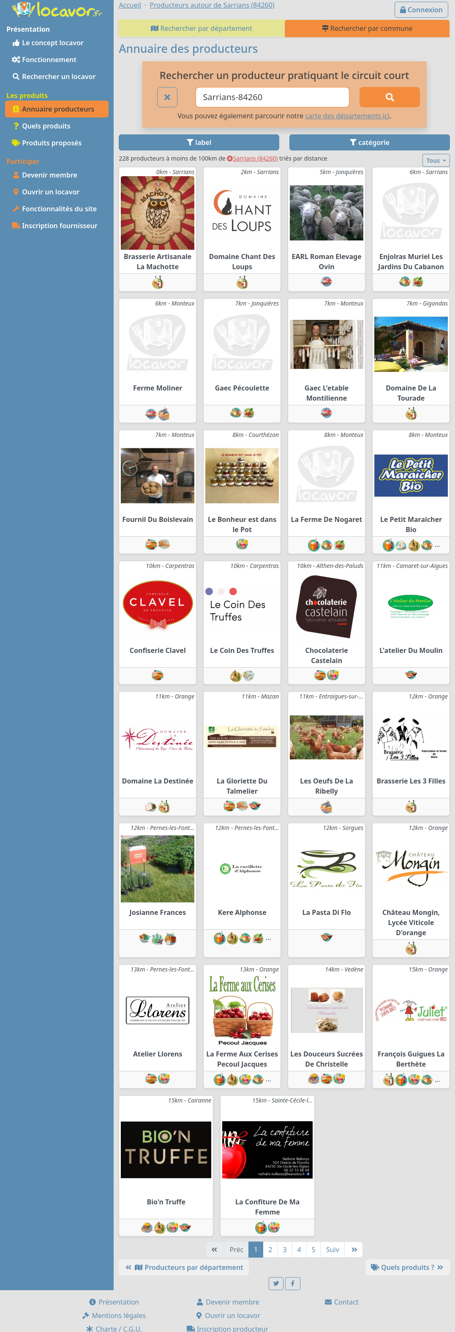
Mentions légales (114, 1315)
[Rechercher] (390, 97)
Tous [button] (433, 160)
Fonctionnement (44, 59)
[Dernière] (353, 1250)
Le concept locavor (48, 42)
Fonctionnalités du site (54, 208)
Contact (341, 1302)
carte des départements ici (347, 115)
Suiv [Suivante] (332, 1249)
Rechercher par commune (367, 28)
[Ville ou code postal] (272, 97)
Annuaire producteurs (53, 109)
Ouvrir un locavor (45, 192)
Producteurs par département (183, 1267)
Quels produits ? (407, 1267)
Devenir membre (44, 175)
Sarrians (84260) (252, 158)
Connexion (421, 9)
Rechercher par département (201, 28)
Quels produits (41, 126)
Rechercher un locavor (54, 76)
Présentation (113, 1302)
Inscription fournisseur (55, 225)
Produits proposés (47, 142)
